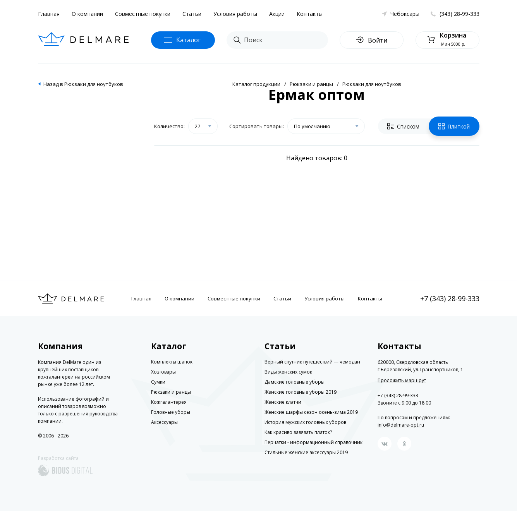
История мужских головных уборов (305, 422)
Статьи (191, 13)
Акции (277, 13)
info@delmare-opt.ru (401, 425)
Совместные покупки (142, 13)
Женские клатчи (283, 402)
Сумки (158, 382)
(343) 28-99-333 (459, 13)
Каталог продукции (256, 84)
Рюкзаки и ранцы (311, 84)
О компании (87, 13)
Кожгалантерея (169, 402)
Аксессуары (164, 422)
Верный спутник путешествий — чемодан (312, 361)
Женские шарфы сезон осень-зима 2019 (311, 412)
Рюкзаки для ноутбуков (371, 84)
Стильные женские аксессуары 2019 (306, 452)
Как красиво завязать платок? (298, 432)
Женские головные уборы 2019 (301, 392)
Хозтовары (163, 372)
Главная (49, 13)
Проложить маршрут (402, 380)
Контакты (310, 13)
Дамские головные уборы (295, 382)
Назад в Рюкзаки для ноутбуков (83, 84)
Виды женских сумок (288, 372)
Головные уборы (170, 412)
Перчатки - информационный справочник (313, 442)
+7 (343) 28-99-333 (449, 298)
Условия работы (235, 13)
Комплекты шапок (171, 361)
